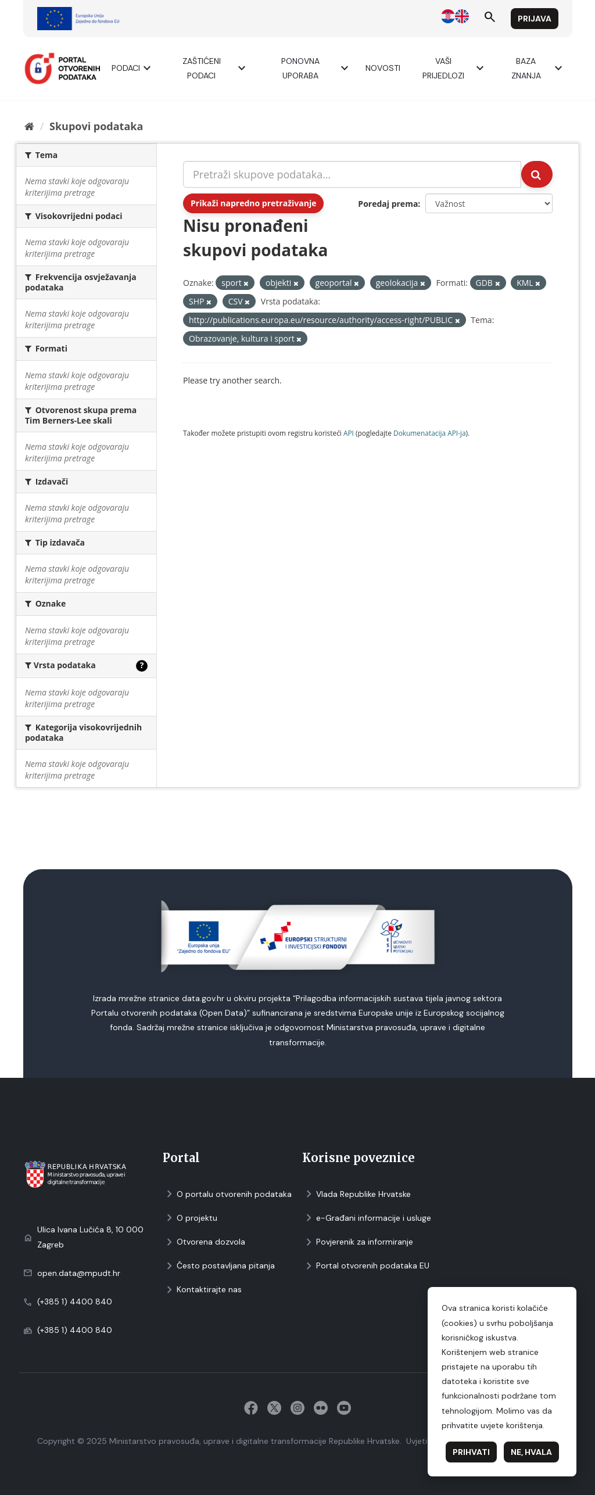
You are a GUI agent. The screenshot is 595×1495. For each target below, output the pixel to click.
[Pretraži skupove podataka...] (352, 174)
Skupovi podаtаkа (96, 126)
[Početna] (29, 126)
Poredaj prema (388, 203)
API (348, 433)
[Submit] (537, 174)
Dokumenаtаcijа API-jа (429, 433)
